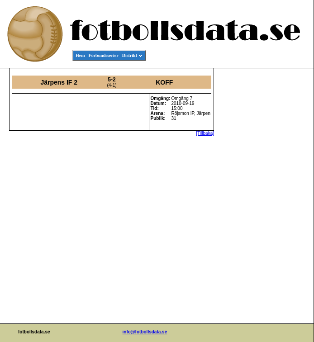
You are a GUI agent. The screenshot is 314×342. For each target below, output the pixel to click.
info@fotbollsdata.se (145, 331)
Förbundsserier (104, 55)
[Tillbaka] (205, 133)
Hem (80, 55)
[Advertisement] (273, 206)
